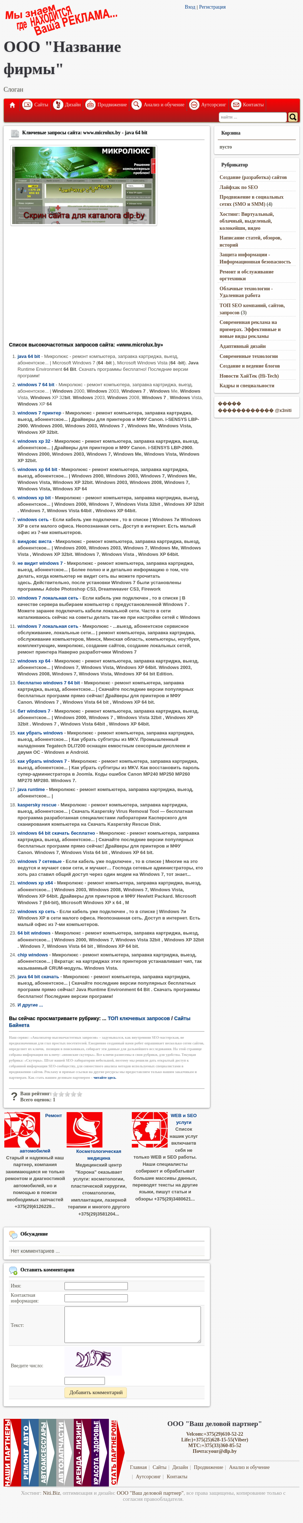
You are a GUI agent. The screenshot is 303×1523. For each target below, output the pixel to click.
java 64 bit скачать (38, 976)
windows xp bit (34, 497)
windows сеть (33, 519)
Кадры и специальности (247, 385)
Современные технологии (249, 356)
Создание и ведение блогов (250, 366)
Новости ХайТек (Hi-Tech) (249, 376)
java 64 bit (29, 356)
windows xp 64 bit (37, 469)
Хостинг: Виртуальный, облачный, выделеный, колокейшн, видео (247, 221)
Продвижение (112, 104)
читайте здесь (104, 1078)
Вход (190, 7)
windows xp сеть (37, 911)
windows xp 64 (34, 661)
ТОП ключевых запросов (139, 1018)
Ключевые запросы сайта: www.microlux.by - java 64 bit (85, 132)
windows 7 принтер (39, 413)
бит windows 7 (34, 711)
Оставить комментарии (47, 1269)
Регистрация (212, 7)
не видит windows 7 (40, 563)
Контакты (253, 104)
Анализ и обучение (164, 104)
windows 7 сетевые (40, 861)
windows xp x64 (35, 883)
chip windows (33, 954)
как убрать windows (40, 733)
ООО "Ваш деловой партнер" (150, 1493)
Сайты (41, 104)
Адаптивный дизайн (243, 346)
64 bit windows (34, 933)
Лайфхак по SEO (239, 187)
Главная (12, 105)
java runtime (31, 789)
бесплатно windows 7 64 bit (49, 682)
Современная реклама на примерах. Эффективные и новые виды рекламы (250, 329)
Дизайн (73, 104)
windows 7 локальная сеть (48, 598)
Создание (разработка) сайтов (253, 177)
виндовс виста (35, 541)
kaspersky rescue (37, 804)
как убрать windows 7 (42, 761)
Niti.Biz (51, 1493)
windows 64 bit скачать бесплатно (56, 833)
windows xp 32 (34, 441)
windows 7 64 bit (36, 384)
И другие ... (30, 1005)
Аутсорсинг (213, 104)
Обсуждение (34, 1233)
